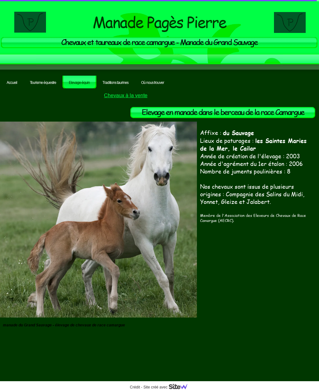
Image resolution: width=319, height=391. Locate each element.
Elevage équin (79, 82)
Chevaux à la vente (125, 95)
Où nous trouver (152, 82)
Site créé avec (167, 387)
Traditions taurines (115, 82)
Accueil (12, 82)
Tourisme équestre (43, 82)
